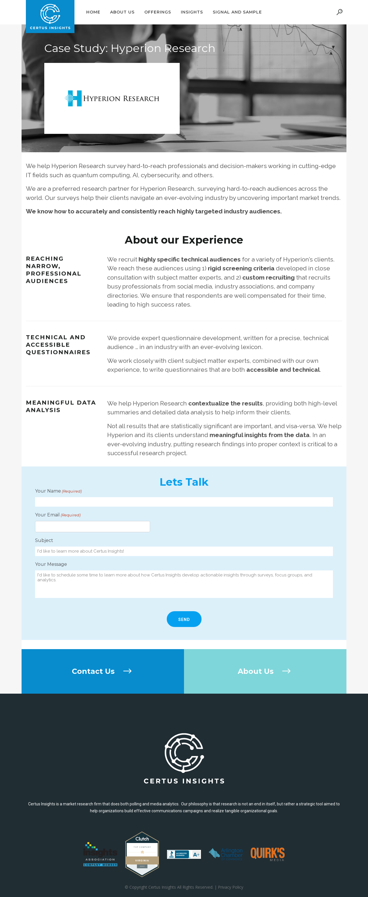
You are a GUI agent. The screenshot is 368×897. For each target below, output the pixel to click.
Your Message (51, 606)
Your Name (58, 533)
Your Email (57, 557)
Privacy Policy (230, 887)
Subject (44, 582)
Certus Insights (162, 887)
